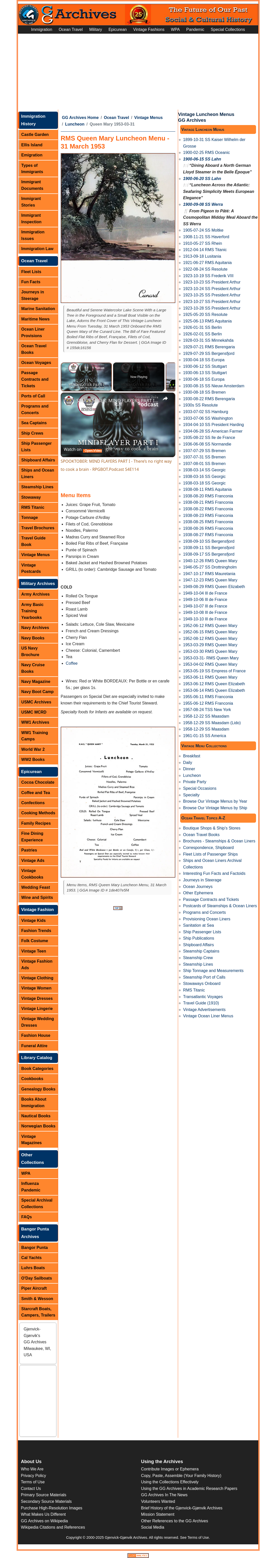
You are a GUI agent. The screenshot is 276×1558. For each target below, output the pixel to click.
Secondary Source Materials (46, 1501)
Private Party (194, 782)
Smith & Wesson (37, 1299)
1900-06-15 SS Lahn (202, 159)
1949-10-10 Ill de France (205, 619)
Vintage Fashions (148, 29)
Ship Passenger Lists (36, 446)
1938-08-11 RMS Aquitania (207, 489)
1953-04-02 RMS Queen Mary (210, 664)
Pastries (29, 850)
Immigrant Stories (31, 201)
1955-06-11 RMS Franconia (208, 697)
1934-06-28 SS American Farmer (213, 431)
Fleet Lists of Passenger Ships (210, 854)
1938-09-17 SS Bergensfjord (209, 554)
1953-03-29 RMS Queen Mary (210, 645)
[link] (69, 401)
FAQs (26, 1217)
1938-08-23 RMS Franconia (208, 515)
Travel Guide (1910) (201, 1003)
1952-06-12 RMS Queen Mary (210, 625)
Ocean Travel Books (34, 349)
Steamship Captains (201, 951)
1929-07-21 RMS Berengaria (209, 347)
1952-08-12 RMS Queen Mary (210, 638)
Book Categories (37, 1068)
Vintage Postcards (31, 568)
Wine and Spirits (37, 897)
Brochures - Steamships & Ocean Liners (219, 841)
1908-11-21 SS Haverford (206, 237)
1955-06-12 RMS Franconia (208, 703)
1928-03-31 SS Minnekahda (208, 340)
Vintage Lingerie (37, 1008)
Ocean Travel (71, 29)
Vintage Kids (33, 920)
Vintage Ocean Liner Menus (208, 1016)
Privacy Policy (33, 1475)
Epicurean (118, 29)
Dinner (189, 769)
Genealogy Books (38, 1089)
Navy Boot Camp (37, 692)
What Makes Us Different (43, 1514)
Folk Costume (34, 941)
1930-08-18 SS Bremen (204, 392)
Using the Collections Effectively (170, 1482)
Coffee (72, 663)
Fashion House (35, 1035)
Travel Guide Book (33, 541)
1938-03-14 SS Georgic (204, 470)
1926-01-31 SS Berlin (202, 327)
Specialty (191, 795)
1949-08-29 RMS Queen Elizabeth (214, 586)
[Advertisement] (138, 71)
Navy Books (33, 638)
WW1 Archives (35, 722)
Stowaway (31, 497)
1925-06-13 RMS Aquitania (207, 321)
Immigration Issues (33, 235)
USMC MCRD (34, 712)
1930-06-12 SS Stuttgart (205, 366)
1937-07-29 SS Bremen (204, 451)
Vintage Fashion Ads (36, 964)
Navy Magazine (35, 681)
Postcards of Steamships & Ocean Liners (220, 906)
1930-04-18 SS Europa (204, 360)
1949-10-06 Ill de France (205, 599)
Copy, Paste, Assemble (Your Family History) (181, 1475)
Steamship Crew (198, 958)
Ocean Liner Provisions (33, 332)
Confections (33, 803)
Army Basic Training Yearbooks (32, 611)
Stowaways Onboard (202, 983)
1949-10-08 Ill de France (205, 612)
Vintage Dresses (37, 998)
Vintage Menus (35, 555)
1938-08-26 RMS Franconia (208, 528)
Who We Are (32, 1469)
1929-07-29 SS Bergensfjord (209, 353)
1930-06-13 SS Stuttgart (205, 373)
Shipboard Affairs (38, 460)
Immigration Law (37, 249)
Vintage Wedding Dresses (37, 1022)
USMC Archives (36, 702)
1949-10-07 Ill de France (205, 606)
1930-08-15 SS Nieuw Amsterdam (213, 386)
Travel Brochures (37, 528)
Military (95, 29)
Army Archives (35, 594)
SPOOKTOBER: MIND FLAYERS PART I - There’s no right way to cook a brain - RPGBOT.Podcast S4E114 (117, 400)
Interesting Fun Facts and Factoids (214, 873)
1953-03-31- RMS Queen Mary (211, 658)
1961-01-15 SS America (204, 736)
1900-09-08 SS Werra (203, 204)
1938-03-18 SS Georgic (204, 483)
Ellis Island (32, 145)
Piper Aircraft (34, 1288)
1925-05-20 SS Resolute (205, 314)
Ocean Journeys (198, 886)
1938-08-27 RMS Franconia (208, 535)
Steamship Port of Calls (204, 977)
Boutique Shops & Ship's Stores (211, 828)
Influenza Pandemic (30, 1186)
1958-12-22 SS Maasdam (206, 716)
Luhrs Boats (33, 1268)
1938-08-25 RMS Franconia (208, 522)
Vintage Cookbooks (32, 873)
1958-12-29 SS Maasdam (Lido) (212, 723)
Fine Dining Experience (32, 836)
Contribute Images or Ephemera (170, 1469)
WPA (175, 29)
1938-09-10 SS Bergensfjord (209, 541)
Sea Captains (34, 423)
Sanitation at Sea (198, 925)
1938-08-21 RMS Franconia (208, 502)
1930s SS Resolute (200, 405)
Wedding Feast (35, 887)
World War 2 (33, 749)
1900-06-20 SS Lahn (202, 178)
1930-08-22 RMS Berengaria (209, 399)
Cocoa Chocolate (37, 782)
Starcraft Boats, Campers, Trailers (38, 1312)
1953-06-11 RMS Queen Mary (210, 677)
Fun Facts (30, 282)
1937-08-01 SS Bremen (204, 463)
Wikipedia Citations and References (53, 1527)
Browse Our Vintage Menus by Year (215, 801)
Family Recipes (36, 823)
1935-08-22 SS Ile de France (209, 437)
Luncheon (74, 124)
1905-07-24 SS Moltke (203, 230)
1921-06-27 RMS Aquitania (207, 262)
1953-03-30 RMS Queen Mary (210, 651)
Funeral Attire (34, 1046)
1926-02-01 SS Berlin (202, 334)
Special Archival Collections (36, 1203)
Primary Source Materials (44, 1495)
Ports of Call (33, 396)
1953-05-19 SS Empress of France (214, 671)
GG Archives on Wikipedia (44, 1521)
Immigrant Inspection (31, 218)
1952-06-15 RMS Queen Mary (210, 632)
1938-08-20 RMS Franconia (208, 496)
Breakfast (191, 756)
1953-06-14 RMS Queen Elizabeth (214, 690)
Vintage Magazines (31, 1139)
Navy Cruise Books (33, 668)
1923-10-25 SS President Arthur (212, 295)
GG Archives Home (80, 117)
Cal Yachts (31, 1258)
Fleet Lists (31, 272)
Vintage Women (36, 988)
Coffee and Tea (35, 793)
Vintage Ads (33, 860)
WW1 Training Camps (34, 736)
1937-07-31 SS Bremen (204, 457)
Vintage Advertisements (204, 1009)
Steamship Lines (37, 487)
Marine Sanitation (38, 309)
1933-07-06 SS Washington (208, 418)
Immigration (41, 29)
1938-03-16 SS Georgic (204, 476)
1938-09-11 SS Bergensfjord (209, 547)
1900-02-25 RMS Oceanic (206, 152)
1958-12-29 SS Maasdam (206, 729)
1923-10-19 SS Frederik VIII (208, 276)
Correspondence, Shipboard (208, 847)
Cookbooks (32, 1079)
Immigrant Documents (32, 185)
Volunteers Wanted (158, 1501)
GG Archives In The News (164, 1495)
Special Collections (228, 29)
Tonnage (29, 517)
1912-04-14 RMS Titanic (205, 250)
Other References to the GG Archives (174, 1521)
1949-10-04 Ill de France (205, 593)
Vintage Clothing (37, 978)
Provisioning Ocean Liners (206, 919)
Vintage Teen (33, 951)
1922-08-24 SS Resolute (205, 269)
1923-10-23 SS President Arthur (212, 282)
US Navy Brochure (30, 651)
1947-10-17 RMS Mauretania (209, 574)
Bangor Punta (34, 1247)
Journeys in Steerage (32, 295)
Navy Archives (35, 627)
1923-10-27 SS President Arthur (212, 301)
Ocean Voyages (36, 362)
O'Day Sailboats (36, 1278)
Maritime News (35, 319)
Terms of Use (33, 1482)
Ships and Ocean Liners (37, 473)
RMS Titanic (32, 507)
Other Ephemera (198, 893)
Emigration (32, 155)
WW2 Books (33, 759)
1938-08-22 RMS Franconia (208, 509)
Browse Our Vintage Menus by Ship (215, 808)
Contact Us (31, 1488)
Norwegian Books (38, 1126)
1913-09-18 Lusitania (202, 256)
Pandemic (195, 29)
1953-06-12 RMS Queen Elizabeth (214, 684)
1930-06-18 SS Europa (204, 379)
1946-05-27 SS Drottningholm (210, 567)
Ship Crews (32, 433)
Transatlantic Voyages (203, 997)
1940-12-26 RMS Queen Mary (210, 561)
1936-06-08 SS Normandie (207, 444)
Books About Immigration (33, 1102)
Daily (187, 762)
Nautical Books (36, 1116)
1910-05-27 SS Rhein (202, 243)
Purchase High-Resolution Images (51, 1508)
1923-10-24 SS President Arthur (212, 289)
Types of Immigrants (32, 168)
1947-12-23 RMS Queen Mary (210, 580)
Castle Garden (35, 134)
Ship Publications (198, 938)
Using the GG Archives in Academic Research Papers (189, 1488)
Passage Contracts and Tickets (35, 379)
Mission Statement (158, 1514)
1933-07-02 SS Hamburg (205, 412)
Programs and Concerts (35, 409)
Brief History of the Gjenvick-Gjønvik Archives (182, 1508)
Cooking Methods (38, 813)
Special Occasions (200, 788)
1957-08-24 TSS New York (207, 709)
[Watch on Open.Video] (83, 449)
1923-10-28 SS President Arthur (212, 308)
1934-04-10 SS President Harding (213, 424)
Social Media (152, 1527)
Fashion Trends (36, 930)
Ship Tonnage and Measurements (213, 970)
